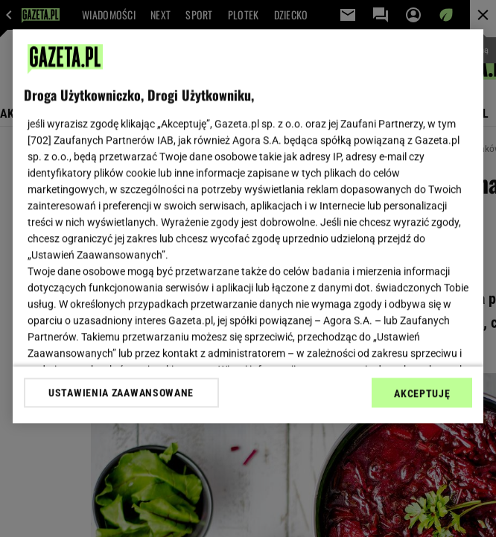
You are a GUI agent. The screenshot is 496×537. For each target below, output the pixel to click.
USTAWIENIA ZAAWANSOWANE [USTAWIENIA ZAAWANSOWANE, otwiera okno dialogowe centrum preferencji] (121, 392)
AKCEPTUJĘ (422, 393)
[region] (248, 226)
